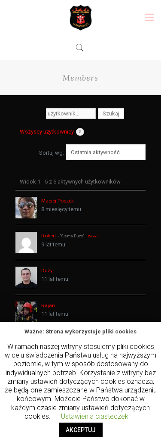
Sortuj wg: (51, 152)
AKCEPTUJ (81, 429)
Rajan (48, 305)
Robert (48, 236)
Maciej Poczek (57, 201)
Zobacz (93, 236)
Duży (47, 271)
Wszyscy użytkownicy (52, 132)
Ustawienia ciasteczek (94, 416)
